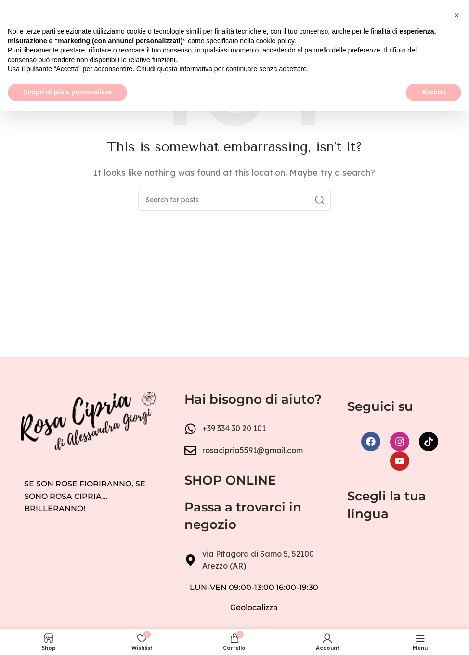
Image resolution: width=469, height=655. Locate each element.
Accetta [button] (433, 636)
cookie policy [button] (275, 585)
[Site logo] (234, 13)
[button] (456, 559)
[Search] (234, 200)
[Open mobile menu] (12, 14)
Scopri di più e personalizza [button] (67, 636)
